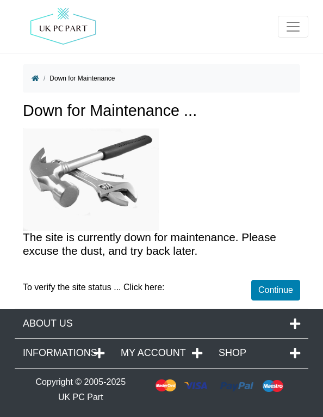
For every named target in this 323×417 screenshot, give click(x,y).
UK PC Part (80, 397)
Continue (275, 290)
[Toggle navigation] (293, 27)
